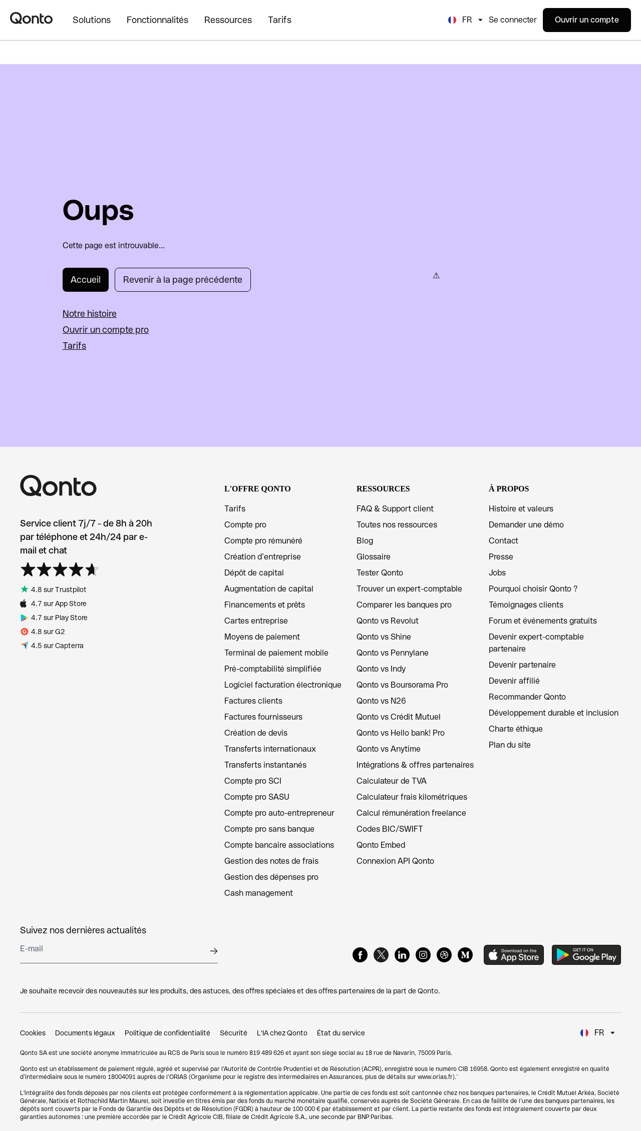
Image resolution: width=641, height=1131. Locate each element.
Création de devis (255, 733)
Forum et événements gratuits (543, 621)
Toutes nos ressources (397, 524)
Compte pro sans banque (269, 829)
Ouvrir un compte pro (106, 329)
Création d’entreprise (262, 556)
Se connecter (513, 20)
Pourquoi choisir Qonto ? (533, 589)
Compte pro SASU (256, 797)
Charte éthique (516, 729)
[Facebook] (360, 954)
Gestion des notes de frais (271, 861)
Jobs (497, 573)
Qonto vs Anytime (389, 749)
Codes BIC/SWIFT (390, 829)
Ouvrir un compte (587, 20)
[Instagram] (423, 954)
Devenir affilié (514, 681)
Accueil (86, 279)
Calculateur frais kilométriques (412, 797)
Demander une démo (526, 524)
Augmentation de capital (268, 589)
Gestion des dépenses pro (271, 877)
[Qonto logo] (31, 18)
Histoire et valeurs (521, 508)
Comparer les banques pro (404, 605)
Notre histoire (90, 313)
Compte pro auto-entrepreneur (279, 813)
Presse (501, 556)
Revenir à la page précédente (182, 279)
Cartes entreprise (256, 621)
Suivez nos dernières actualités (83, 930)
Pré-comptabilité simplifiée (273, 669)
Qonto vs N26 (381, 701)
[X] (381, 954)
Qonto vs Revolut (388, 621)
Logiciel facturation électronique (283, 685)
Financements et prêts (264, 605)
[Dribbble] (444, 954)
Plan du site (510, 745)
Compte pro (245, 524)
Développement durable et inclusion (553, 713)
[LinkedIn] (402, 954)
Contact (503, 540)
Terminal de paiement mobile (276, 653)
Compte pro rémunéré (263, 540)
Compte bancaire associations (279, 845)
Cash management (258, 893)
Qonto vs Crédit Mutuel (399, 717)
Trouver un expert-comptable (409, 589)
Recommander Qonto (527, 697)
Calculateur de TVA (392, 781)
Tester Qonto (380, 573)
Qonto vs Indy (381, 669)
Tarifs (74, 345)
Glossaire (374, 556)
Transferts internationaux (270, 749)
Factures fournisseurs (263, 717)
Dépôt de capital (254, 573)
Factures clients (253, 701)
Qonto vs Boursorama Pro (402, 685)
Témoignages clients (526, 605)
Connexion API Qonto (395, 861)
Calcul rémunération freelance (411, 813)
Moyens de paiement (262, 637)
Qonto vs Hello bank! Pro (401, 733)
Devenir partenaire (522, 665)
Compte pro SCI (252, 781)
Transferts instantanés (265, 765)
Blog (365, 540)
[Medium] (465, 954)
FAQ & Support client (395, 508)
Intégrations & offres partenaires (415, 765)
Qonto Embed (381, 845)
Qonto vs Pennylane (393, 653)
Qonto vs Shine (384, 637)
